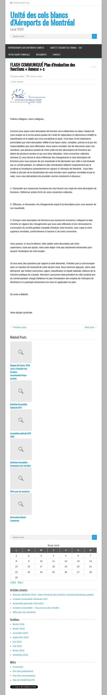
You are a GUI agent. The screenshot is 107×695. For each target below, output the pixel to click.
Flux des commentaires (24, 675)
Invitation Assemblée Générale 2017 (18, 406)
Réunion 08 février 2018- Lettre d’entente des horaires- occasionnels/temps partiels (20, 372)
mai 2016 (17, 646)
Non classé (18, 82)
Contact (57, 54)
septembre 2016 (20, 637)
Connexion (18, 667)
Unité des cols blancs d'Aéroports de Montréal (42, 18)
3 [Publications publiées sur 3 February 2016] (41, 555)
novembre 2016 (20, 633)
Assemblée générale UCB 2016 (20, 435)
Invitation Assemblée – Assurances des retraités (20, 464)
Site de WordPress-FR (24, 680)
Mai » (20, 582)
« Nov (13, 582)
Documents (41, 54)
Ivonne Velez (18, 76)
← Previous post (18, 327)
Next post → (91, 327)
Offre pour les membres (20, 491)
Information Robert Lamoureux (18, 519)
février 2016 (18, 650)
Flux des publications (23, 671)
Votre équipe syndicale (19, 54)
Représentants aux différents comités (26, 47)
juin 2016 (17, 641)
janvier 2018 (19, 628)
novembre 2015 (20, 655)
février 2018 (18, 624)
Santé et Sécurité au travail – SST (66, 47)
